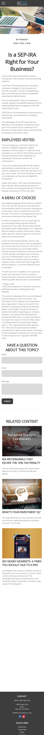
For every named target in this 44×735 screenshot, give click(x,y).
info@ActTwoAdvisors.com (22, 713)
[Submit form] (7, 401)
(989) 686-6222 (24, 700)
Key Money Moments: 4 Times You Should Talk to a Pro (21, 563)
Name (4, 354)
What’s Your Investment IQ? (21, 512)
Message (5, 381)
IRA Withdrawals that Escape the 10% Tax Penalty (21, 461)
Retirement (22, 727)
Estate (22, 732)
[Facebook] (19, 716)
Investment (22, 730)
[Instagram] (23, 716)
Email (4, 368)
